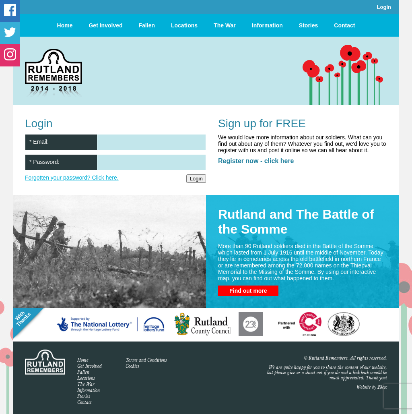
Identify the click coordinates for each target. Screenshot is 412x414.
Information (267, 25)
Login (384, 7)
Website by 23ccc (371, 387)
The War (225, 25)
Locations (184, 25)
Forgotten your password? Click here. (72, 177)
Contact (344, 25)
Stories (308, 25)
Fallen (147, 25)
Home (65, 25)
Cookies (132, 366)
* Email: (39, 142)
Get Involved (105, 25)
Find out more (248, 291)
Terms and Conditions (146, 360)
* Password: (44, 162)
